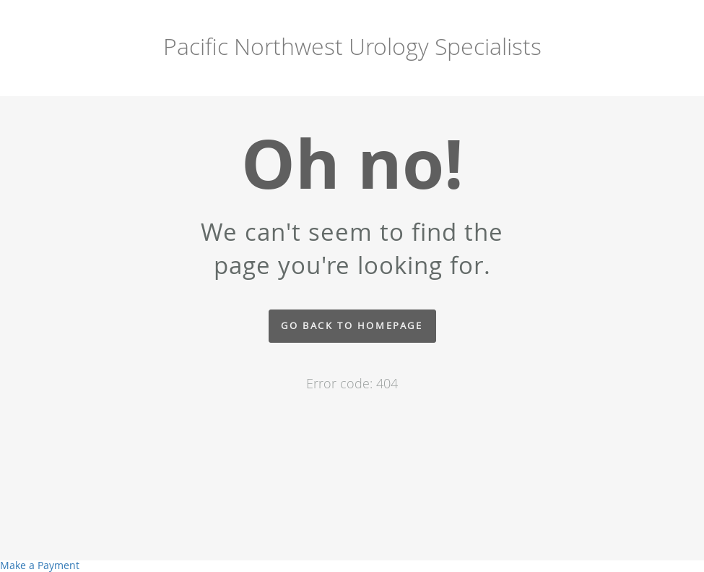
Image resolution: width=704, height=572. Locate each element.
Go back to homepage (351, 326)
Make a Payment (39, 565)
